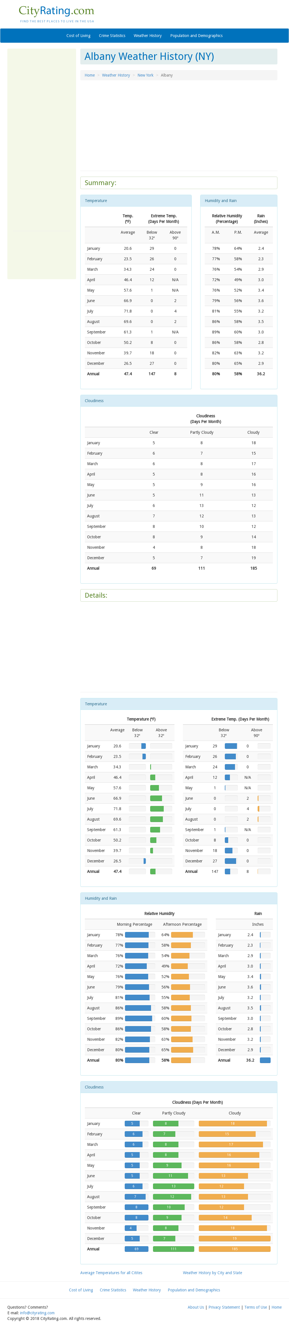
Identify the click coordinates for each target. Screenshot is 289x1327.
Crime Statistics (112, 35)
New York (145, 75)
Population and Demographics (196, 35)
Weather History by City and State (212, 1272)
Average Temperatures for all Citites (111, 1272)
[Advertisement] (41, 139)
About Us (196, 1307)
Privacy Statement (224, 1307)
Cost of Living (78, 35)
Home (90, 75)
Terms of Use (255, 1307)
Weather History (148, 35)
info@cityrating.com (37, 1313)
